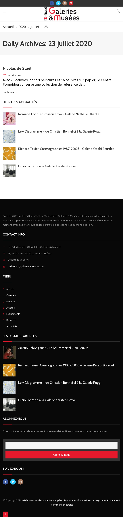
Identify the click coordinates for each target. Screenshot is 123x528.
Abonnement (113, 500)
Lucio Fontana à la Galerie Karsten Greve (47, 166)
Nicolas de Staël (17, 68)
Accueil (8, 26)
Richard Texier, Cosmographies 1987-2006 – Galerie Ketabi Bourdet (66, 365)
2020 (22, 26)
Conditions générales (62, 504)
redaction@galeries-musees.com (26, 266)
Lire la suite (8, 92)
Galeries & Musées (32, 500)
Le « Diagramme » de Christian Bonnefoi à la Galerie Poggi (59, 131)
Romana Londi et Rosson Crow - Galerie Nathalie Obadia (58, 114)
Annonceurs (70, 500)
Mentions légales (53, 500)
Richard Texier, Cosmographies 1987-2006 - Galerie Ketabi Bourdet (66, 149)
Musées (10, 301)
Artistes (10, 307)
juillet (34, 26)
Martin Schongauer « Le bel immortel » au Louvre (53, 348)
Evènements (13, 313)
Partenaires (84, 500)
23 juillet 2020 (15, 75)
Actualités (11, 326)
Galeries (11, 295)
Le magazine (98, 500)
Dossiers (11, 320)
